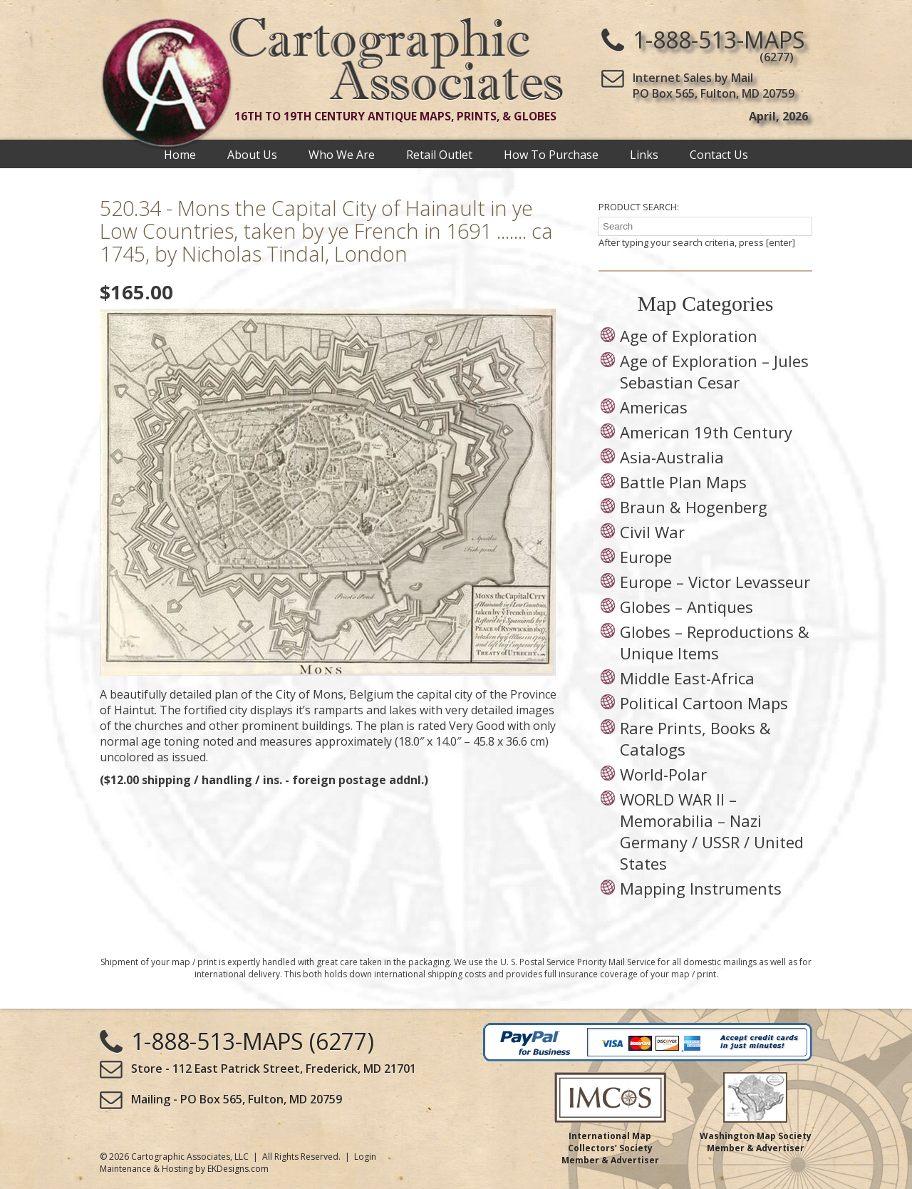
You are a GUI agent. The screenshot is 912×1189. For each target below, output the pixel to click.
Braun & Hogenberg (693, 507)
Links (644, 154)
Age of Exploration (688, 335)
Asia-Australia (672, 457)
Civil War (652, 531)
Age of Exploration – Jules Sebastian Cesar (714, 371)
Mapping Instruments (701, 888)
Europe (646, 556)
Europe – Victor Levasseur (715, 581)
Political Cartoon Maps (704, 703)
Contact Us (719, 154)
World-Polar (663, 774)
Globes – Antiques (686, 606)
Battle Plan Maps (683, 482)
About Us (252, 154)
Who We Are (342, 154)
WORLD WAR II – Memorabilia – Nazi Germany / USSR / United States (712, 831)
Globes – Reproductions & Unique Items (714, 642)
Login (365, 1157)
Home (180, 154)
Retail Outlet (439, 154)
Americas (654, 407)
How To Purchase (551, 154)
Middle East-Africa (687, 678)
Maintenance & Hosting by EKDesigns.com (184, 1169)
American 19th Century (706, 432)
